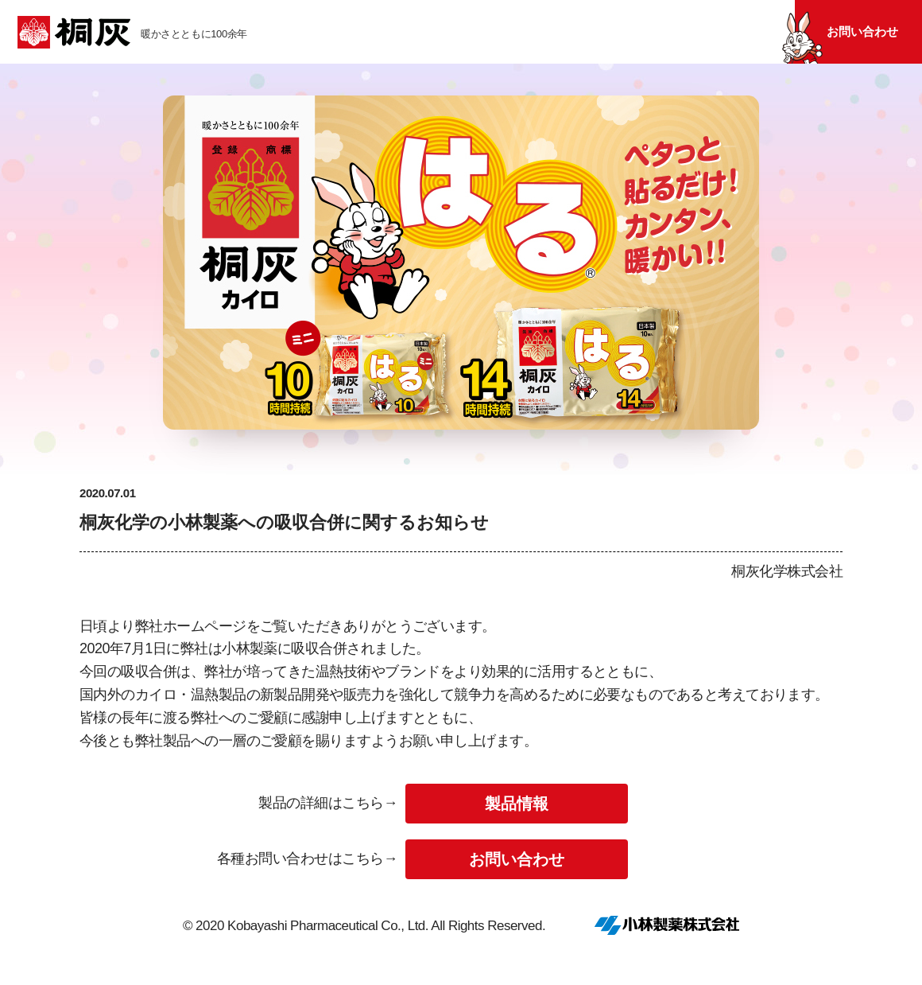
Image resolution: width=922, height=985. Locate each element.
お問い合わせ (862, 31)
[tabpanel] (461, 279)
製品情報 (516, 803)
